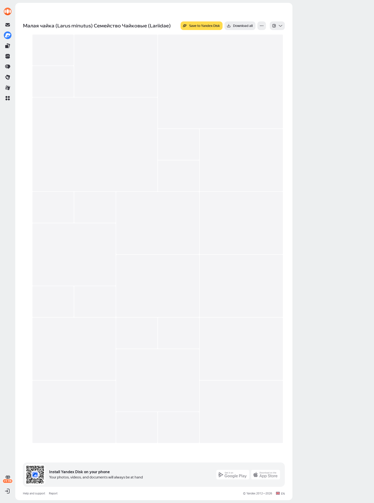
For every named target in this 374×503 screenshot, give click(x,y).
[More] (261, 25)
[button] (7, 98)
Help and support (34, 493)
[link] (7, 11)
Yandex (250, 493)
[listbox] (277, 25)
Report (53, 493)
